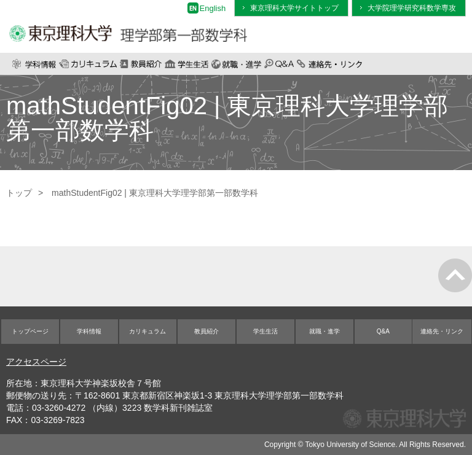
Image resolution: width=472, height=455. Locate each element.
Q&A (279, 64)
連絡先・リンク (329, 64)
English (213, 8)
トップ (19, 193)
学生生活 (186, 64)
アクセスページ (36, 362)
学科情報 (34, 64)
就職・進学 (236, 64)
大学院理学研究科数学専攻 (412, 8)
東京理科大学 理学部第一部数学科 (128, 26)
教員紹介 (141, 64)
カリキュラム (88, 64)
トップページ (30, 331)
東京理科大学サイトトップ (294, 8)
